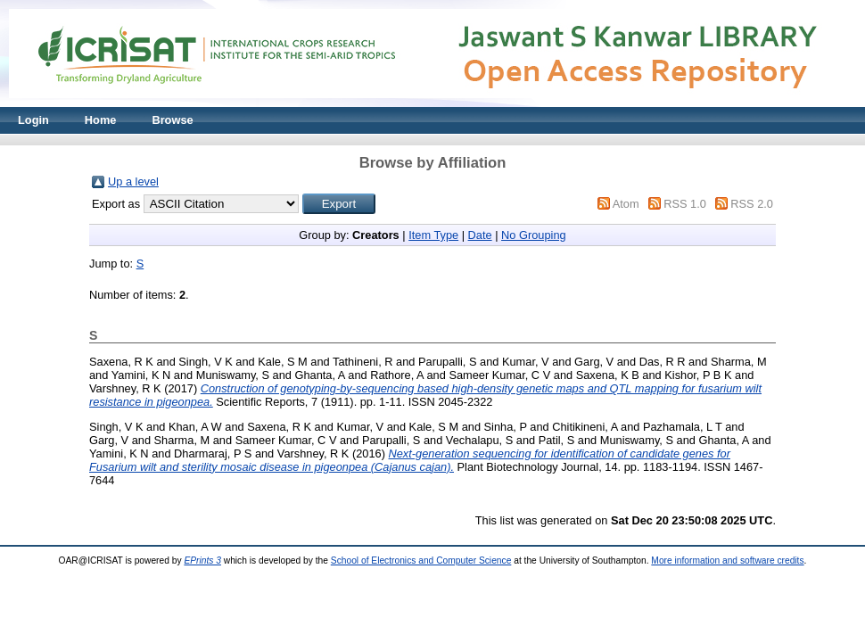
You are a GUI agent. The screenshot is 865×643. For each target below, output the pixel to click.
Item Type (433, 235)
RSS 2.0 (751, 203)
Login (33, 120)
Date (480, 235)
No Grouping (533, 235)
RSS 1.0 (684, 203)
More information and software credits (727, 560)
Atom (626, 203)
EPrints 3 (202, 560)
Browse (172, 120)
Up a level (133, 181)
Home (101, 120)
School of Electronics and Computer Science (421, 560)
